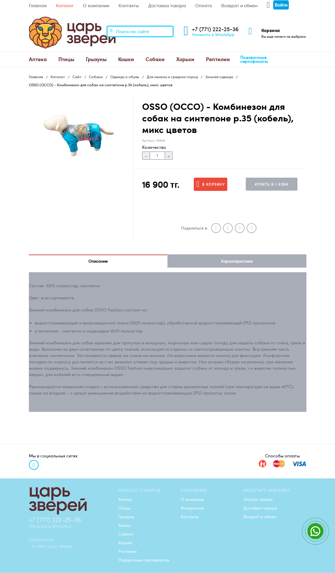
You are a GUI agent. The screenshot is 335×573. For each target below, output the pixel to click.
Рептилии (218, 59)
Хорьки (185, 59)
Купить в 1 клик (272, 184)
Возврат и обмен (239, 5)
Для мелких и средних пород (172, 76)
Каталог (65, 5)
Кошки (126, 59)
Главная (38, 5)
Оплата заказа (258, 499)
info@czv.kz (41, 540)
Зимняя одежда (219, 76)
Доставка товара (167, 5)
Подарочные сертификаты (254, 59)
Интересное (192, 508)
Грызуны (96, 59)
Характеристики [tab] (237, 261)
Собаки (155, 59)
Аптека (38, 59)
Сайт (76, 76)
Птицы (66, 59)
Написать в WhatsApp (213, 34)
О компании (96, 5)
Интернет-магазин (266, 490)
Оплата (203, 5)
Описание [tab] (98, 261)
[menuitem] (38, 59)
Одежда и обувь (124, 76)
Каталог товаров (139, 490)
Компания (194, 490)
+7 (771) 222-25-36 (215, 29)
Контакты (128, 5)
